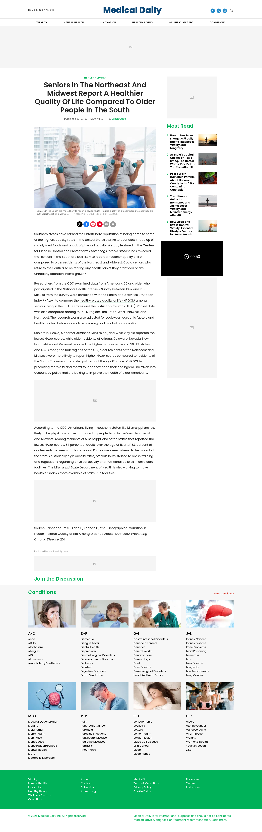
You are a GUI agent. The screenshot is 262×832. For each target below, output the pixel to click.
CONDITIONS (218, 22)
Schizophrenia (143, 722)
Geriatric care (143, 655)
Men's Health (36, 734)
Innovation (35, 787)
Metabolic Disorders (41, 758)
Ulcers (190, 722)
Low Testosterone (197, 671)
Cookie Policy (142, 791)
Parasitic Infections (93, 734)
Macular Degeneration (43, 722)
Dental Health (90, 647)
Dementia (87, 639)
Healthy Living (95, 77)
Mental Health (37, 750)
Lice (188, 659)
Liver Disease (194, 663)
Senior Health (142, 734)
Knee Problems (196, 647)
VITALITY (41, 22)
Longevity (192, 667)
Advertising (88, 791)
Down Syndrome (92, 675)
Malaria (33, 726)
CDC (63, 428)
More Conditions (224, 593)
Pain (84, 722)
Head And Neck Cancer (149, 675)
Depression (88, 651)
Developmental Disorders (97, 659)
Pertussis (87, 746)
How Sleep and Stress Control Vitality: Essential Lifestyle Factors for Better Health (181, 228)
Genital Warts (143, 651)
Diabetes (87, 663)
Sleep (137, 750)
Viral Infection (195, 734)
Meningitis (35, 738)
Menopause (36, 742)
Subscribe (87, 787)
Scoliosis (139, 726)
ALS (30, 655)
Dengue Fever (90, 643)
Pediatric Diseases (93, 742)
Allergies (34, 651)
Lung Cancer (194, 675)
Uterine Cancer (196, 726)
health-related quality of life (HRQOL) (107, 300)
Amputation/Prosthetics (44, 663)
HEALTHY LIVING (142, 22)
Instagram (193, 787)
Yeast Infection (196, 746)
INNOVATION (108, 22)
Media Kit (140, 779)
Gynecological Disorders (150, 671)
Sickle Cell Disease (146, 742)
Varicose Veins (196, 730)
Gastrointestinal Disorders (151, 639)
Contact (86, 783)
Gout (137, 663)
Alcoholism (35, 647)
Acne (31, 639)
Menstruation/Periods (42, 746)
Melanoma (35, 730)
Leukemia (192, 655)
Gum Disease (142, 667)
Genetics (139, 647)
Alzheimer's (35, 659)
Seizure (138, 730)
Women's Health (197, 742)
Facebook (192, 779)
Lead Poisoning (196, 651)
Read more (219, 820)
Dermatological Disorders (98, 655)
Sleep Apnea (142, 754)
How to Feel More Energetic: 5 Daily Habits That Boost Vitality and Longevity (182, 141)
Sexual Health (143, 738)
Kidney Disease (196, 643)
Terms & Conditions (147, 783)
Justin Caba (119, 118)
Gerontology (142, 659)
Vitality (32, 779)
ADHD (32, 643)
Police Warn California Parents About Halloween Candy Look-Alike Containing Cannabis (182, 182)
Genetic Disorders (145, 643)
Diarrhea (86, 667)
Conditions (42, 592)
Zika (188, 750)
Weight (190, 738)
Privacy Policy (143, 787)
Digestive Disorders (93, 671)
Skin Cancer (141, 746)
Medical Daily (132, 10)
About (85, 779)
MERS (31, 754)
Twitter (190, 783)
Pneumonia (88, 750)
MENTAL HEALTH (73, 22)
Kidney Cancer (196, 639)
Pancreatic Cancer (93, 726)
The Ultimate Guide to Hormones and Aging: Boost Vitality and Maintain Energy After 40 (181, 205)
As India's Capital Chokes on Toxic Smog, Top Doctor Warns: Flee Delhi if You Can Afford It (182, 161)
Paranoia (87, 730)
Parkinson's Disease (94, 738)
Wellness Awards (181, 22)
